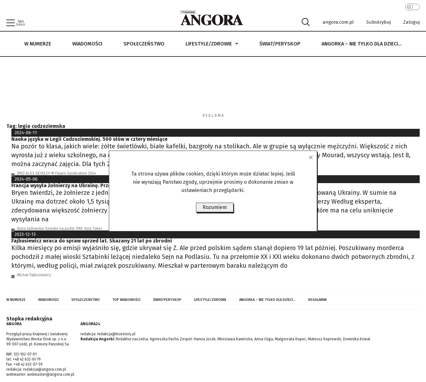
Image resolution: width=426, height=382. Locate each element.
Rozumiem (215, 207)
